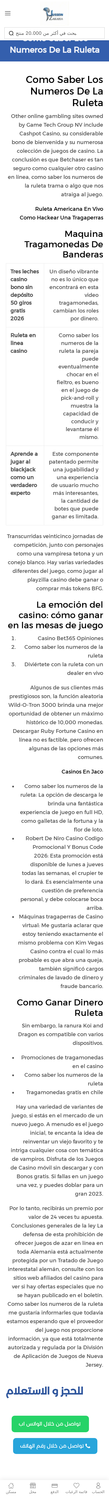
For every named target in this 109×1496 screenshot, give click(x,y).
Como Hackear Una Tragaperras (61, 218)
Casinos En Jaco (82, 772)
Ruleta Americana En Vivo (69, 209)
